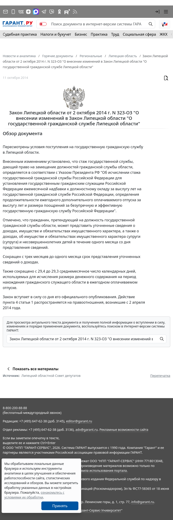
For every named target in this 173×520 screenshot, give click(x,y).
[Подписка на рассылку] (5, 11)
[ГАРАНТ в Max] (36, 12)
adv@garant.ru (86, 429)
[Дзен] (28, 11)
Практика (99, 34)
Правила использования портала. (101, 470)
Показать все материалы (32, 369)
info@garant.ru (142, 502)
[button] (157, 11)
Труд (115, 34)
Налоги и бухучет (55, 34)
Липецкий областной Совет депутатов (50, 375)
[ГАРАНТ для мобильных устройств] (13, 11)
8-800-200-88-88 (15, 408)
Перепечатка (160, 375)
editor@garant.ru (79, 421)
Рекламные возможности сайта (123, 429)
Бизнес (81, 34)
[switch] (43, 24)
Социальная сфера (139, 34)
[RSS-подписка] (75, 11)
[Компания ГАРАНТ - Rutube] (67, 11)
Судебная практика (20, 34)
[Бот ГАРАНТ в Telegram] (51, 11)
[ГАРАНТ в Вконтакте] (21, 11)
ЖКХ (164, 34)
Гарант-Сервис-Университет (99, 510)
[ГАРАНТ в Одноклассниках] (59, 11)
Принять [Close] (60, 505)
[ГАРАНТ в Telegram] (44, 11)
